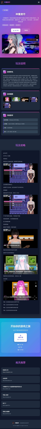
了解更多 (26, 30)
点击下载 (15, 30)
